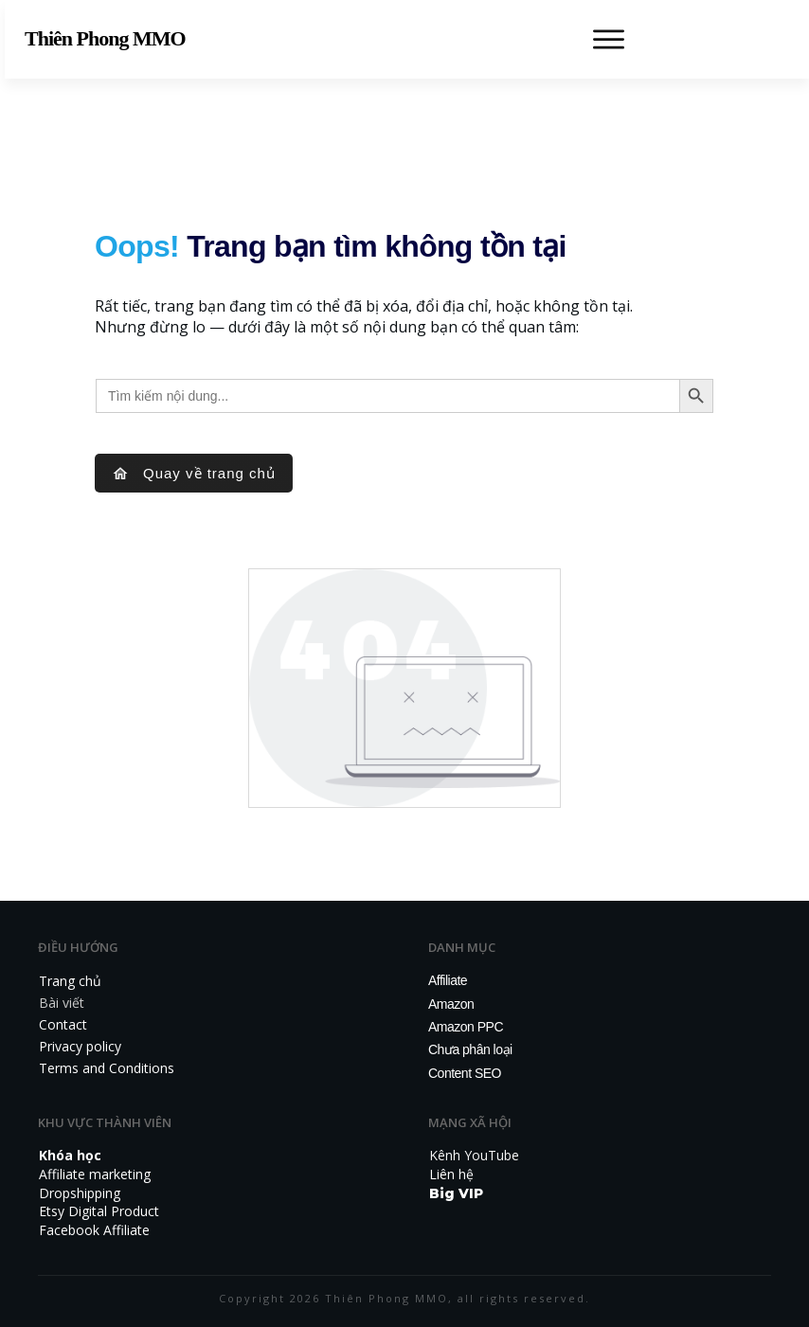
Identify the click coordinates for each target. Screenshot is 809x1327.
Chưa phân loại (470, 1049)
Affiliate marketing (95, 1174)
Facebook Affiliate (94, 1230)
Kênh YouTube (474, 1155)
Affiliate (447, 980)
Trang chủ (70, 981)
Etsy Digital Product (99, 1211)
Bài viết (61, 1003)
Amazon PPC (465, 1026)
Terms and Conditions (106, 1068)
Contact (63, 1024)
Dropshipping (79, 1193)
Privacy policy (80, 1046)
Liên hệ (451, 1174)
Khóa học (70, 1155)
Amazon (451, 1004)
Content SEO (464, 1073)
